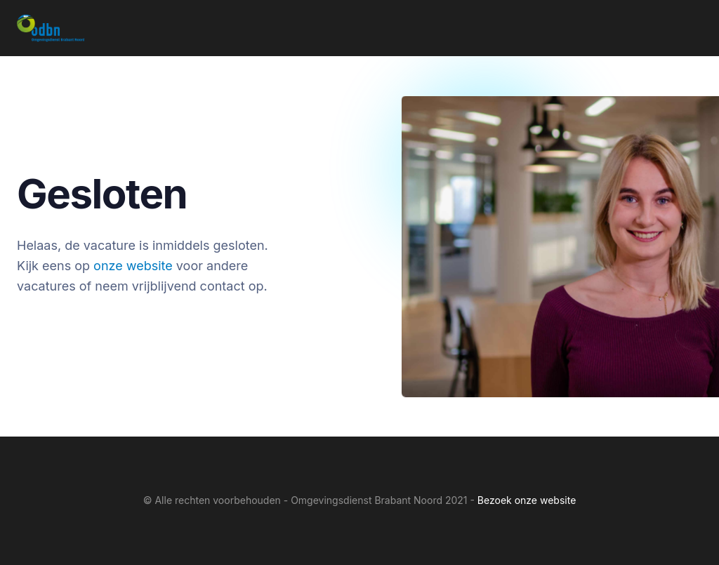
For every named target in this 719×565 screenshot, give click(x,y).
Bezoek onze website (526, 500)
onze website (133, 265)
